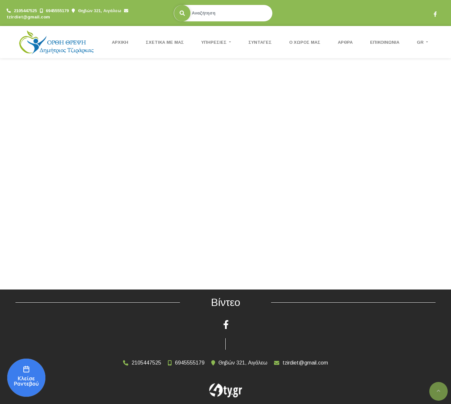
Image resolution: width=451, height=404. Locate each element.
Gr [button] (421, 42)
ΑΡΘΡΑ (345, 42)
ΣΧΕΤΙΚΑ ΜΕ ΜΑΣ (165, 42)
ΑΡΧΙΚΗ (120, 42)
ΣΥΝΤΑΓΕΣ (260, 42)
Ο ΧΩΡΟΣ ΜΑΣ (304, 42)
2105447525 (25, 10)
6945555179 (57, 10)
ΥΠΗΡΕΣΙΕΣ (214, 42)
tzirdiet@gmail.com (28, 16)
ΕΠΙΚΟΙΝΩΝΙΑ (384, 42)
